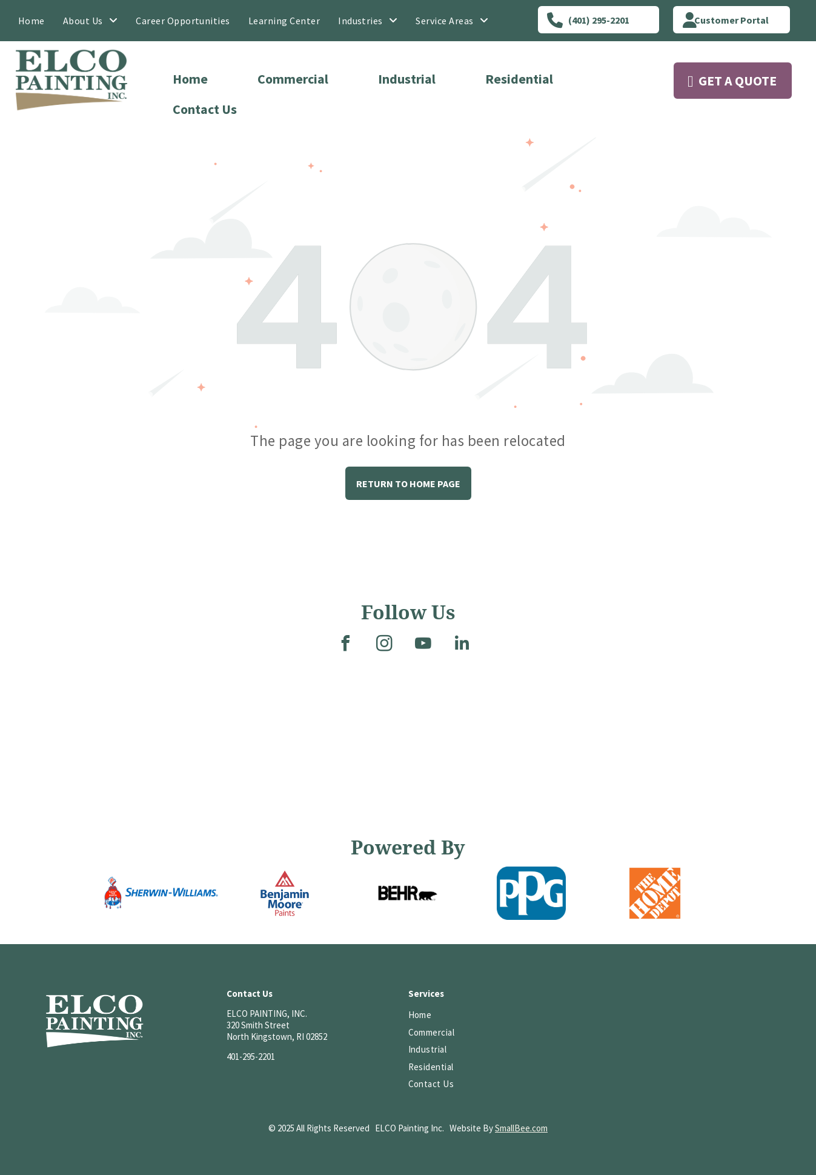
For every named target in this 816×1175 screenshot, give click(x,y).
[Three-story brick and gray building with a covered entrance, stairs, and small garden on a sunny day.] (394, 711)
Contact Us (205, 109)
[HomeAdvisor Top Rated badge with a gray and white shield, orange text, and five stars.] (683, 1015)
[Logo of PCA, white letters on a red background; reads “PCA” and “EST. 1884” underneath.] (571, 1015)
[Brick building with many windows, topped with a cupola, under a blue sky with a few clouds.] (46, 780)
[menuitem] (31, 20)
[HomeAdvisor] (627, 1015)
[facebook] (345, 645)
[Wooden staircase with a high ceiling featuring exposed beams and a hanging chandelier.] (582, 780)
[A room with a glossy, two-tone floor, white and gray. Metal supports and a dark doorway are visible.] (314, 711)
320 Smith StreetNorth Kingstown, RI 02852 (277, 1030)
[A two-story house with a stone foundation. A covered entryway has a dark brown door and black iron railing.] (488, 742)
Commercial (292, 78)
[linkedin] (461, 645)
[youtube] (423, 645)
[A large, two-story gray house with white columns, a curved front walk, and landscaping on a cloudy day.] (662, 711)
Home (190, 78)
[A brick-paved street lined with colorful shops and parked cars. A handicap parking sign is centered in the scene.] (127, 780)
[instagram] (384, 645)
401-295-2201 (251, 1056)
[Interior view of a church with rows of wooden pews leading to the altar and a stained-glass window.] (756, 742)
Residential (519, 78)
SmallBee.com (521, 1128)
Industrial (407, 78)
